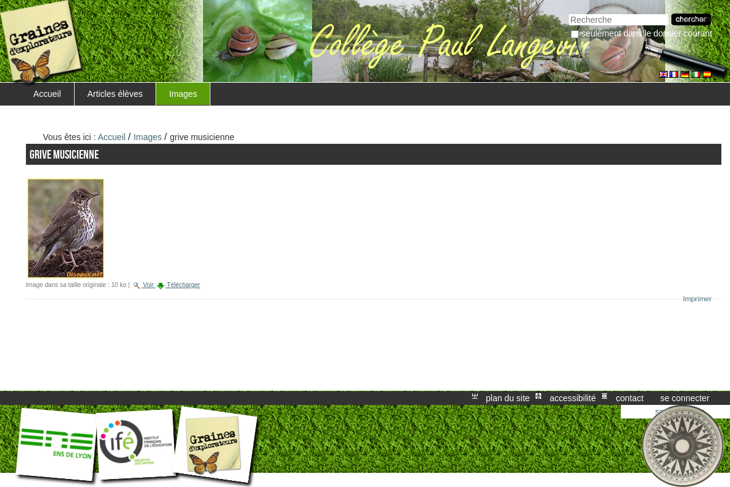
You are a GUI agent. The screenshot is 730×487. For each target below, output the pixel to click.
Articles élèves (115, 94)
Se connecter (685, 398)
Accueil (47, 94)
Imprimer (697, 298)
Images (183, 94)
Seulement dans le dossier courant (646, 33)
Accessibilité (573, 398)
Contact (630, 398)
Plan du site (507, 398)
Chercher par (568, 12)
